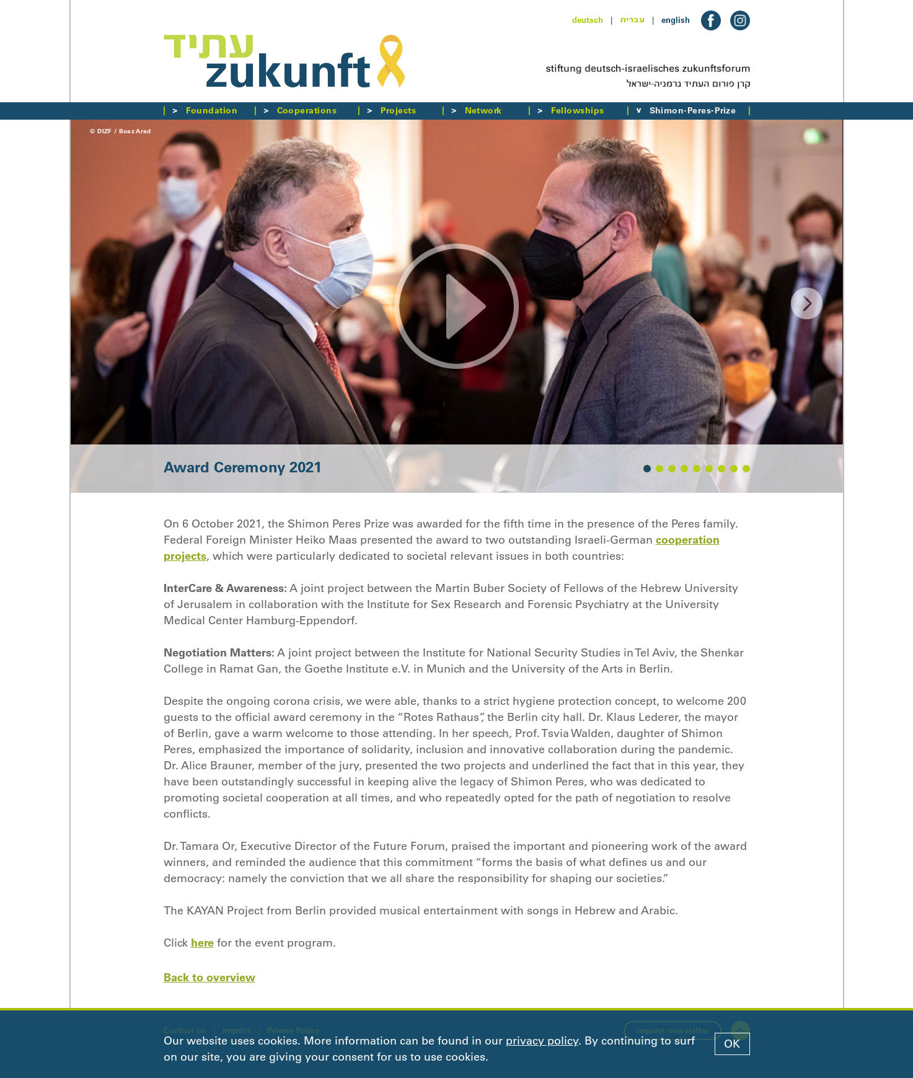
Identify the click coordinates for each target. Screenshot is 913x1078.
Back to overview (209, 977)
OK (732, 1044)
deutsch (587, 20)
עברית (632, 19)
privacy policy (542, 1041)
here (202, 942)
